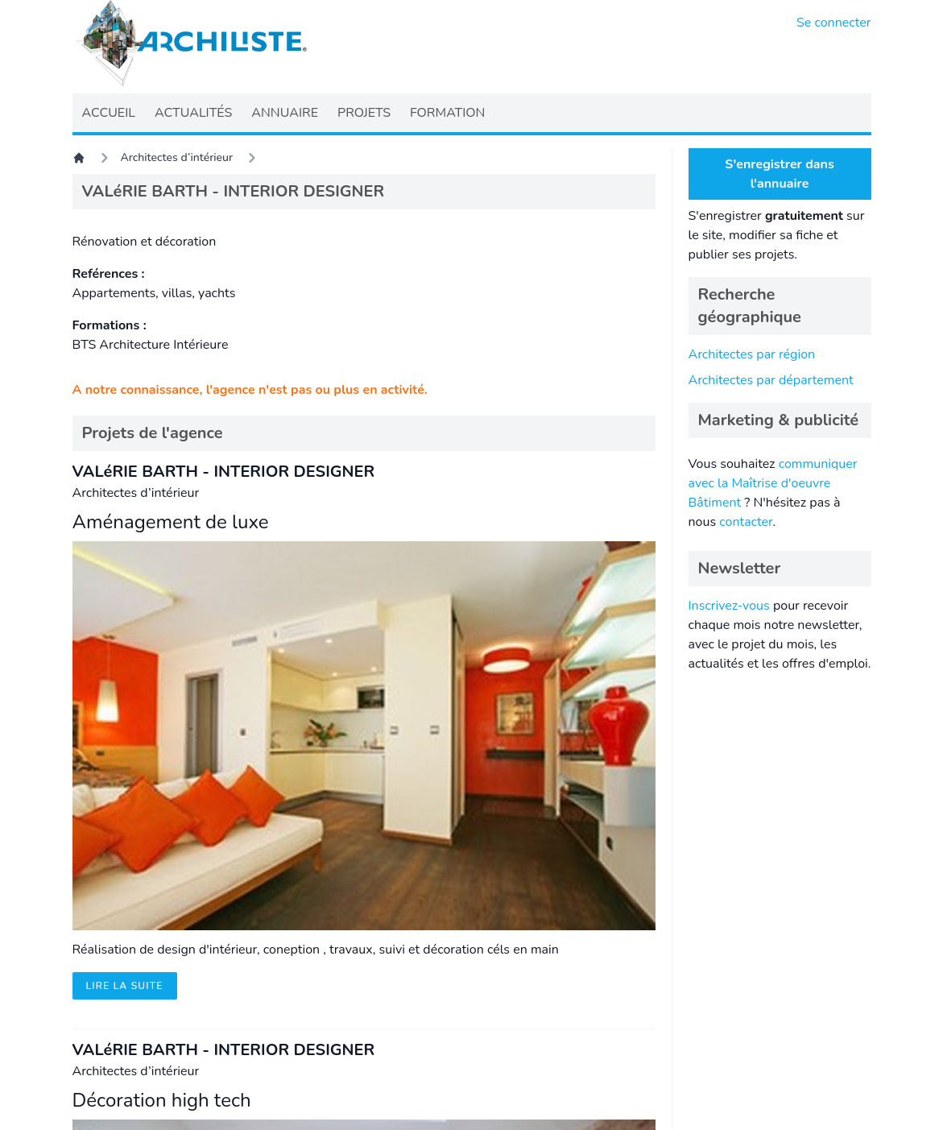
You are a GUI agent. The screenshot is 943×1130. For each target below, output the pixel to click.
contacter (745, 522)
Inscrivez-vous (729, 606)
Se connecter (833, 22)
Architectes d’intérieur (177, 157)
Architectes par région (752, 354)
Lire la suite (124, 985)
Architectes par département (771, 380)
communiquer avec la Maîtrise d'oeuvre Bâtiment (773, 483)
